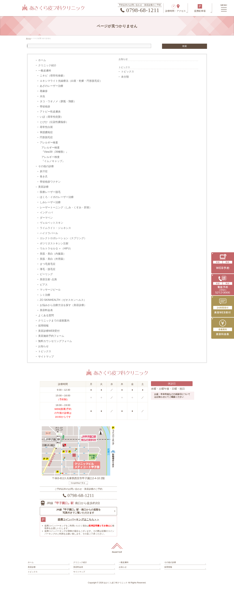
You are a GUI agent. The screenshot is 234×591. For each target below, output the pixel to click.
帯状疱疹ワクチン (50, 181)
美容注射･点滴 (48, 279)
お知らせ (43, 346)
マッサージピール (50, 289)
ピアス (44, 284)
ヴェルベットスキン (51, 222)
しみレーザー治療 (50, 202)
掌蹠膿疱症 (46, 132)
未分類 (125, 76)
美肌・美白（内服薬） (53, 253)
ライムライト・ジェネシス (55, 228)
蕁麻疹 (44, 91)
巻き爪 (44, 176)
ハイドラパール (49, 233)
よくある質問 (46, 315)
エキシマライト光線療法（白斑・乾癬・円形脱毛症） (71, 80)
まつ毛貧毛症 (47, 264)
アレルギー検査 (49, 142)
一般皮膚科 (44, 70)
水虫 (42, 96)
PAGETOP (117, 552)
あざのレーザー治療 (51, 85)
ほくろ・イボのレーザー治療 (57, 197)
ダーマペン (46, 217)
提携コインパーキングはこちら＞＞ (78, 519)
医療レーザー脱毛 (50, 192)
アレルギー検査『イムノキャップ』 (53, 159)
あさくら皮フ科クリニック (115, 583)
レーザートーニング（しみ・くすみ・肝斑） (66, 207)
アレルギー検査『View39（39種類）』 (54, 149)
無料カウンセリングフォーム (55, 341)
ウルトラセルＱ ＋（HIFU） (56, 248)
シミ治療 (45, 294)
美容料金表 (46, 310)
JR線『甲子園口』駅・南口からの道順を (78, 511)
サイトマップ (46, 356)
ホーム (42, 60)
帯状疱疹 (45, 106)
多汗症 (44, 171)
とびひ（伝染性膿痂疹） (54, 122)
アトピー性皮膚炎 (50, 111)
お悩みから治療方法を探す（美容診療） (63, 305)
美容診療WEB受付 (49, 330)
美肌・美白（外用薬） (53, 258)
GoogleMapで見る (78, 483)
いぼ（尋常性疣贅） (51, 116)
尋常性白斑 (46, 127)
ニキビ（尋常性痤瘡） (53, 75)
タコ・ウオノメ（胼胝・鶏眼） (58, 101)
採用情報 (43, 325)
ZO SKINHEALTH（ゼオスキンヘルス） (63, 300)
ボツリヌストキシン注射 (54, 243)
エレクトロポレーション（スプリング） (63, 238)
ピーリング (46, 274)
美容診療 (43, 186)
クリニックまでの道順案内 (53, 320)
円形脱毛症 (46, 137)
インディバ (46, 212)
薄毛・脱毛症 (47, 269)
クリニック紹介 (47, 65)
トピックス (44, 351)
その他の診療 (46, 166)
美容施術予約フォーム (51, 335)
